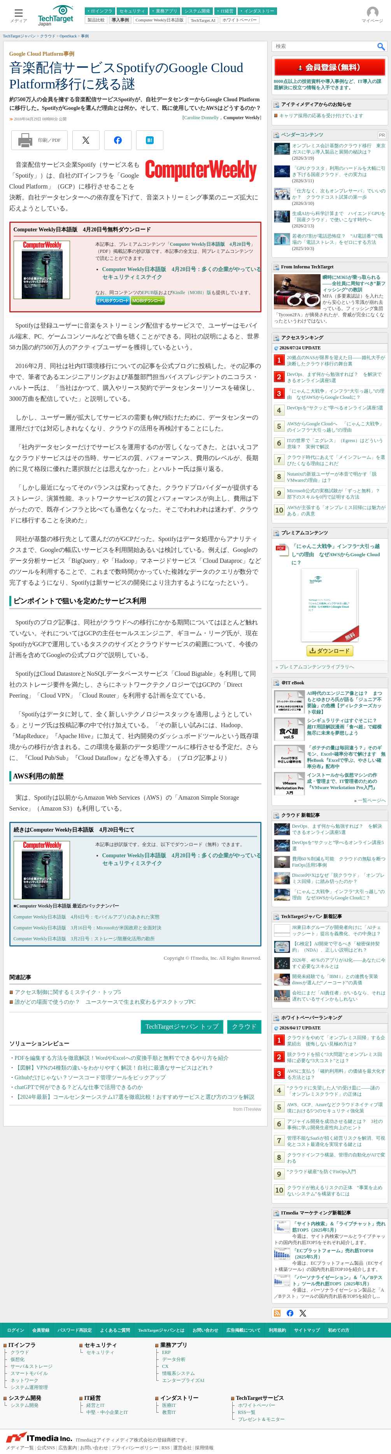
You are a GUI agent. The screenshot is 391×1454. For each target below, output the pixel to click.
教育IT (169, 1412)
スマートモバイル (29, 1373)
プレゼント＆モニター (261, 1419)
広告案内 (67, 1447)
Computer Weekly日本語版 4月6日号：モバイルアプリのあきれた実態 (87, 917)
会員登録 (40, 1330)
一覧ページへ (372, 800)
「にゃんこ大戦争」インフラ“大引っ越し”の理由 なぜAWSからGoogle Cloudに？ (335, 554)
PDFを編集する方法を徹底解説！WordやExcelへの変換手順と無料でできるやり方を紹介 (122, 1058)
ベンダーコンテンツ (302, 134)
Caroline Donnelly (201, 117)
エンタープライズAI (183, 1380)
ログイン (15, 1330)
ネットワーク (25, 1380)
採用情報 (204, 1447)
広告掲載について (243, 1330)
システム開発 (25, 1405)
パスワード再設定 (75, 1330)
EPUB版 (150, 292)
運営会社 (182, 1447)
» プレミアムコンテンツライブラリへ (315, 667)
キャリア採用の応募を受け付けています (321, 115)
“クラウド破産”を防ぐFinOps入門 (321, 1171)
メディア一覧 (20, 1447)
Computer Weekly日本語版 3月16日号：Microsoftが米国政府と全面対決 (87, 928)
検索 (381, 46)
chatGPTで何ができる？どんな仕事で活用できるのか (79, 1087)
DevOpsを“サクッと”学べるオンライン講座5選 (335, 408)
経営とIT (95, 1405)
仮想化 (18, 1359)
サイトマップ (307, 1330)
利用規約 (277, 1330)
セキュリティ (100, 1352)
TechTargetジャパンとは (161, 1330)
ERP (166, 1352)
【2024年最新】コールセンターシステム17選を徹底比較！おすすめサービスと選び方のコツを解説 (134, 1097)
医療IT (169, 1405)
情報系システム (178, 1373)
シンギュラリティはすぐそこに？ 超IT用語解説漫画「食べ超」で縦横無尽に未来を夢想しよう (344, 727)
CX (165, 1366)
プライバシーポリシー (135, 1447)
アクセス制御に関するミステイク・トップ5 (68, 992)
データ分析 (174, 1359)
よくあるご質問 (115, 1330)
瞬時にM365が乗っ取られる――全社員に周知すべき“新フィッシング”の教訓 (354, 284)
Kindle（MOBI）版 (191, 292)
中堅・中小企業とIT (107, 1412)
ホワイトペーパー (256, 1405)
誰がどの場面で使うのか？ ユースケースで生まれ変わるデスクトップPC (105, 1002)
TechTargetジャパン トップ (182, 1026)
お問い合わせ (205, 1330)
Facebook (290, 1313)
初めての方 (338, 1330)
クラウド (244, 1026)
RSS (277, 1313)
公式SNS (46, 1447)
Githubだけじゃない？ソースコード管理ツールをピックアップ (90, 1077)
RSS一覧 (247, 1412)
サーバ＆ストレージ (32, 1366)
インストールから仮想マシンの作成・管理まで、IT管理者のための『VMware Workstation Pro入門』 (342, 781)
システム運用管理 (29, 1387)
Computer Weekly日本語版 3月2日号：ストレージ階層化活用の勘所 (84, 938)
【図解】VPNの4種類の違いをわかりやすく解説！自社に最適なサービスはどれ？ (114, 1068)
